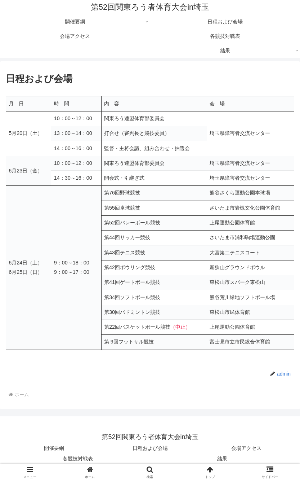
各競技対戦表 (78, 458)
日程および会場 (150, 448)
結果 (222, 458)
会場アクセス (246, 448)
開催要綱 (54, 448)
